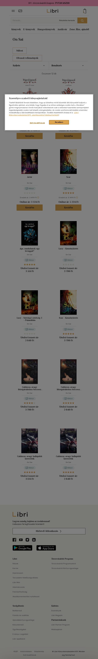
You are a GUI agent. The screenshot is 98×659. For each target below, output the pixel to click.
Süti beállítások (37, 123)
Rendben (59, 122)
